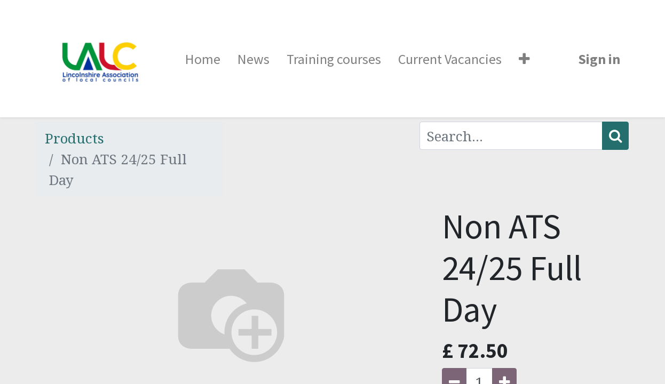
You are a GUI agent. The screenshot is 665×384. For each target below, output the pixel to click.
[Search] (615, 136)
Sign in (599, 59)
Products (74, 138)
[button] (524, 59)
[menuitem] (203, 59)
